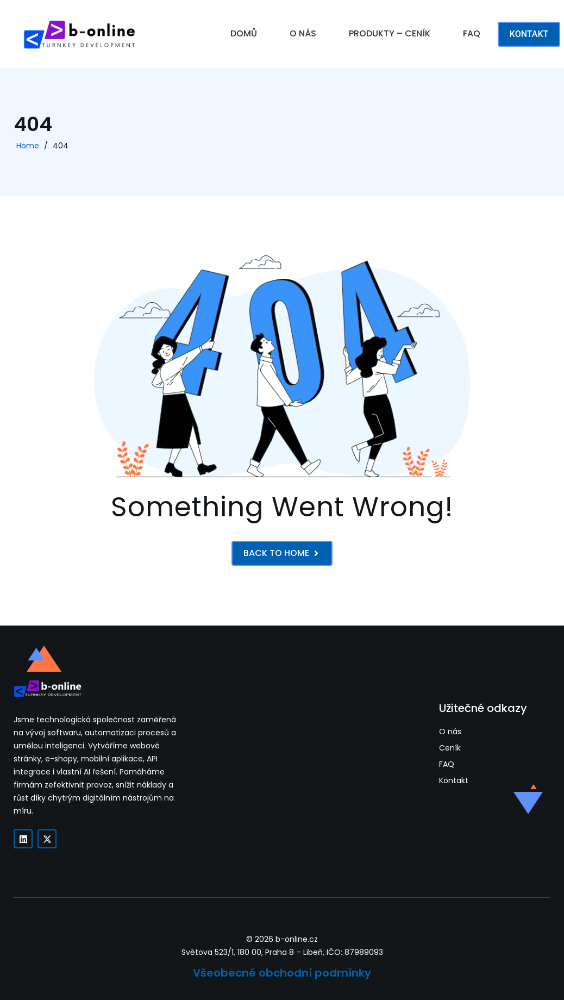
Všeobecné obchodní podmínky (282, 972)
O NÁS (303, 33)
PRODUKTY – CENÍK (389, 33)
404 (60, 145)
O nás (450, 732)
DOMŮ (243, 33)
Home (27, 145)
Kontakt (453, 781)
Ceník (450, 748)
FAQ (471, 33)
